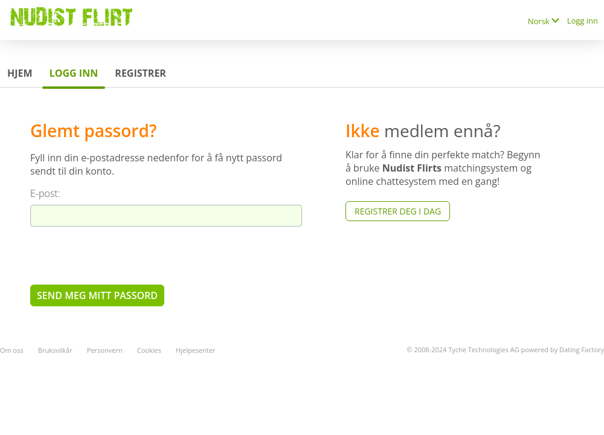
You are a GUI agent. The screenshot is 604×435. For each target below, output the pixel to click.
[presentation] (122, 255)
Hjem (20, 73)
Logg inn (582, 20)
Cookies (149, 350)
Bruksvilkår (55, 350)
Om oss (12, 350)
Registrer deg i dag (398, 211)
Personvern (105, 350)
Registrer (140, 73)
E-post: (45, 193)
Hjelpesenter (196, 350)
